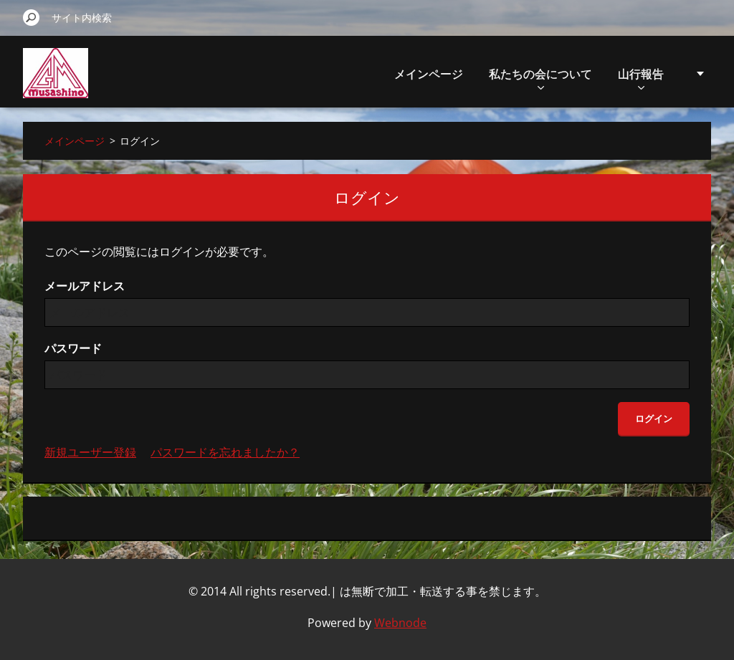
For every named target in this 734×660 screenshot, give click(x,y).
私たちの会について (540, 78)
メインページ (428, 74)
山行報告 (640, 78)
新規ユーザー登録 (90, 452)
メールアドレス (84, 286)
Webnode (400, 623)
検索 (31, 17)
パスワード (73, 348)
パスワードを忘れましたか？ (225, 452)
